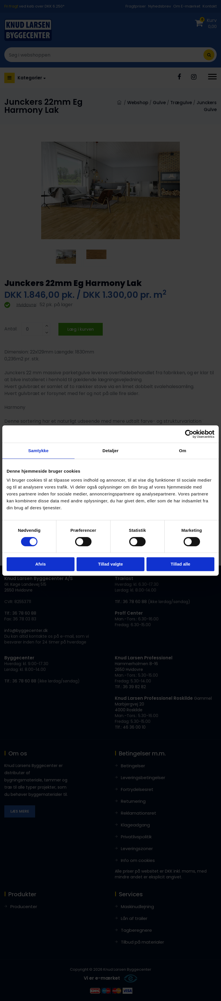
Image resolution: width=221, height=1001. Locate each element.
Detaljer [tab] (110, 450)
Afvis (40, 564)
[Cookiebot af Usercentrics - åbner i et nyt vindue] (189, 434)
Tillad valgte (110, 564)
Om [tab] (182, 450)
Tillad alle (180, 564)
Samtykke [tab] (38, 450)
